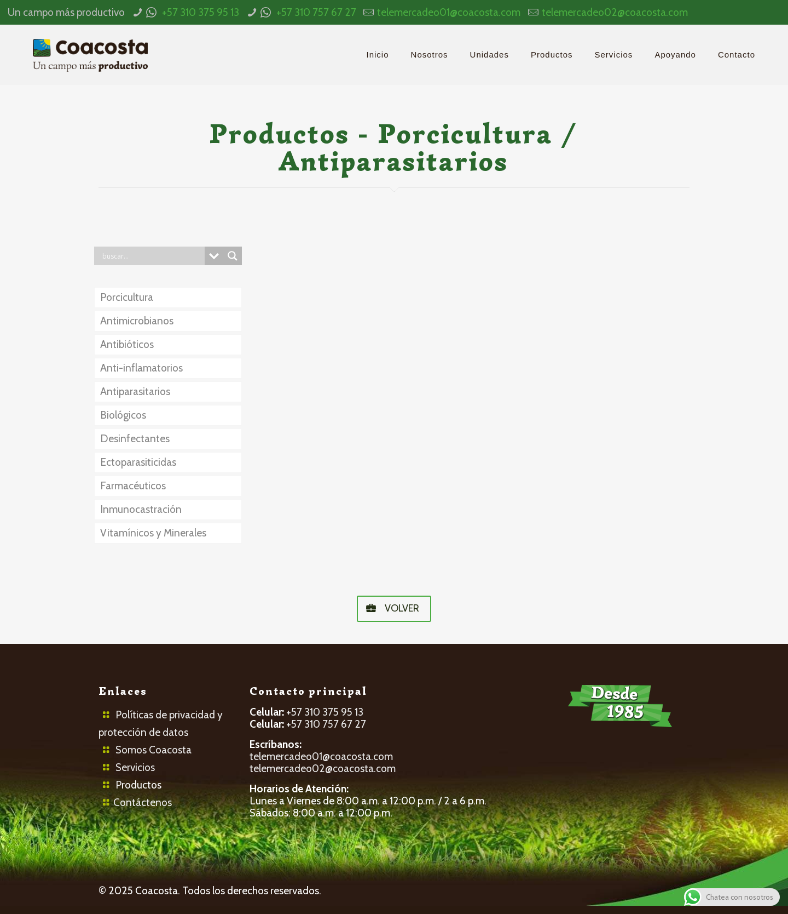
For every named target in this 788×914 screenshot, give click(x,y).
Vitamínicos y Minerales (153, 533)
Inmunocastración (141, 509)
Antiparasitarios (135, 391)
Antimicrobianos (136, 321)
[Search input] (152, 256)
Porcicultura (126, 297)
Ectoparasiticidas (138, 462)
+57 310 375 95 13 (200, 12)
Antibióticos (127, 344)
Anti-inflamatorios (141, 368)
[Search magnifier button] (232, 256)
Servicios (135, 767)
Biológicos (123, 415)
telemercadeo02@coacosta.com (615, 12)
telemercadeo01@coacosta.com (448, 12)
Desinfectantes (135, 438)
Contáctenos (142, 802)
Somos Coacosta (153, 750)
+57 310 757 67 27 (316, 12)
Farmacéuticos (133, 485)
